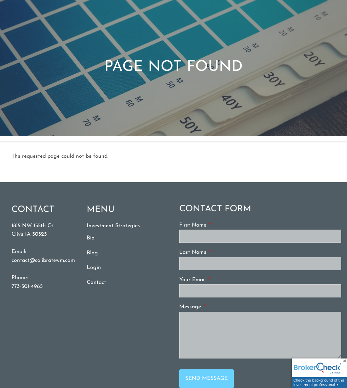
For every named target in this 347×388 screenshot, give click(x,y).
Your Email (218, 280)
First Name (218, 225)
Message (215, 307)
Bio (91, 238)
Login (94, 268)
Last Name (218, 252)
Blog (92, 253)
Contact (96, 283)
